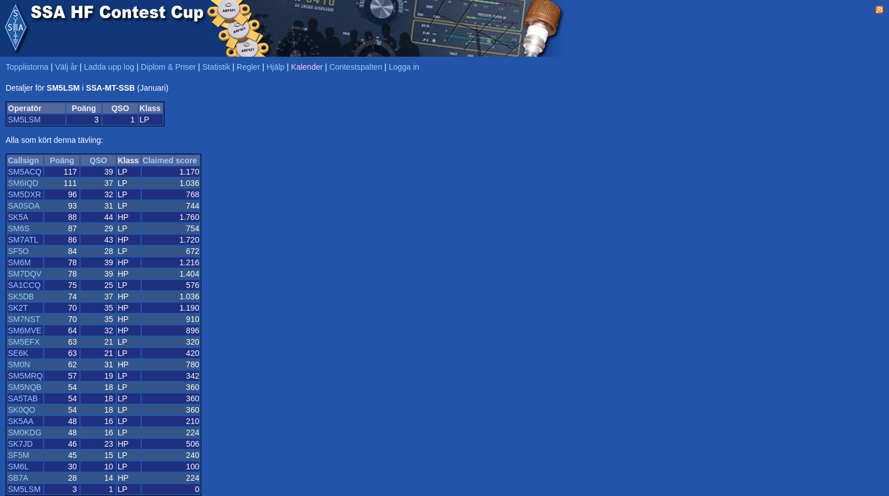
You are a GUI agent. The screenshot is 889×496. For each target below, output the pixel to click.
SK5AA (20, 421)
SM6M (19, 262)
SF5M (18, 455)
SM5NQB (24, 387)
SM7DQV (24, 273)
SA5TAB (23, 398)
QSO (98, 160)
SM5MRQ (25, 375)
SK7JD (20, 443)
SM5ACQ (24, 171)
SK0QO (21, 409)
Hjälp (275, 66)
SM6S (18, 228)
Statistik (216, 66)
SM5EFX (24, 341)
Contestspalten (355, 66)
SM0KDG (24, 432)
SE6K (18, 353)
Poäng (62, 160)
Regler (248, 66)
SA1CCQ (24, 285)
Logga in (404, 66)
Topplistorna (27, 66)
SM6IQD (23, 183)
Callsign (23, 160)
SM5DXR (24, 194)
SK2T (18, 307)
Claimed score (169, 160)
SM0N (19, 364)
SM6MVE (24, 330)
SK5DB (21, 296)
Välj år (66, 66)
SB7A (18, 477)
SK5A (18, 217)
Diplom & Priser (168, 66)
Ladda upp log (109, 66)
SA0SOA (24, 205)
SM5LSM (24, 119)
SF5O (18, 251)
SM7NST (24, 319)
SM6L (18, 466)
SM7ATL (23, 239)
